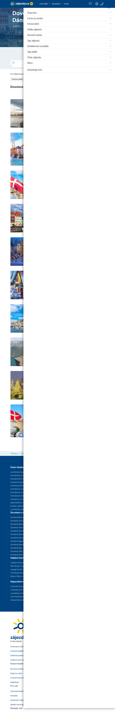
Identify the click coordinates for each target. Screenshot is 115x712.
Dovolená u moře (17, 499)
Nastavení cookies (18, 700)
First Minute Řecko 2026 (20, 485)
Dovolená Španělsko (18, 534)
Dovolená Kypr (16, 548)
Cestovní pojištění (17, 651)
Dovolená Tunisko (17, 531)
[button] (44, 4)
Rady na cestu (16, 673)
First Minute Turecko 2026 (21, 489)
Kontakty (14, 696)
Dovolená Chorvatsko (19, 521)
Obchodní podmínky (18, 691)
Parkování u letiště (18, 646)
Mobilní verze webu (18, 704)
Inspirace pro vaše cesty (20, 660)
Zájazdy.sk (14, 682)
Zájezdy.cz (15, 453)
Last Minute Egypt (17, 472)
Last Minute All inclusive (20, 475)
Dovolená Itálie (16, 551)
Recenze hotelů (16, 669)
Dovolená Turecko (17, 527)
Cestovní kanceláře (18, 678)
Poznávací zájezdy (18, 482)
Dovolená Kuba (16, 555)
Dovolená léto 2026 (18, 479)
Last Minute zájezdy (18, 509)
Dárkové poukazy (17, 655)
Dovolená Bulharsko (18, 524)
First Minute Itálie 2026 (19, 496)
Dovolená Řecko (17, 517)
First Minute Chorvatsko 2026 (22, 492)
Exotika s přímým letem (19, 506)
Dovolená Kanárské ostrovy (21, 538)
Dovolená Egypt (16, 541)
